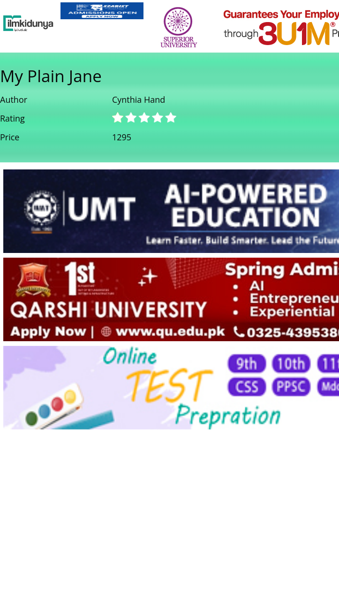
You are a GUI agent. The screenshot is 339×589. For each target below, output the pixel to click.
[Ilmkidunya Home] (28, 23)
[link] (101, 10)
